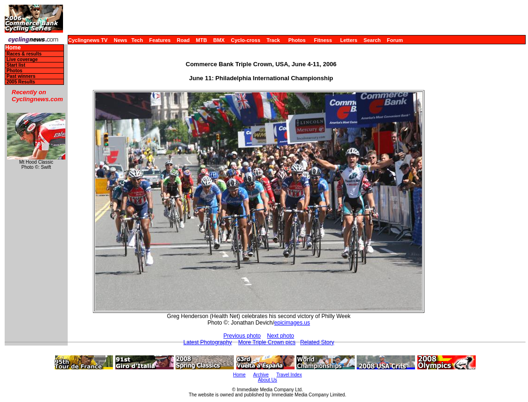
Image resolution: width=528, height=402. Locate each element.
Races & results (24, 53)
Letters (349, 40)
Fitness (323, 40)
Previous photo (241, 336)
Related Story (317, 342)
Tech (137, 40)
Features (160, 40)
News (120, 40)
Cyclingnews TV (87, 40)
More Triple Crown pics (267, 342)
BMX (219, 40)
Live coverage (22, 59)
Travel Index (289, 374)
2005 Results (21, 81)
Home (13, 48)
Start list (16, 65)
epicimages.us (292, 322)
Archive (260, 374)
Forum (395, 40)
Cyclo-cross (245, 40)
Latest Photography (207, 342)
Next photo (280, 336)
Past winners (21, 76)
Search (372, 40)
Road (183, 40)
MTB (201, 40)
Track (273, 40)
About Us (267, 379)
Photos (296, 40)
